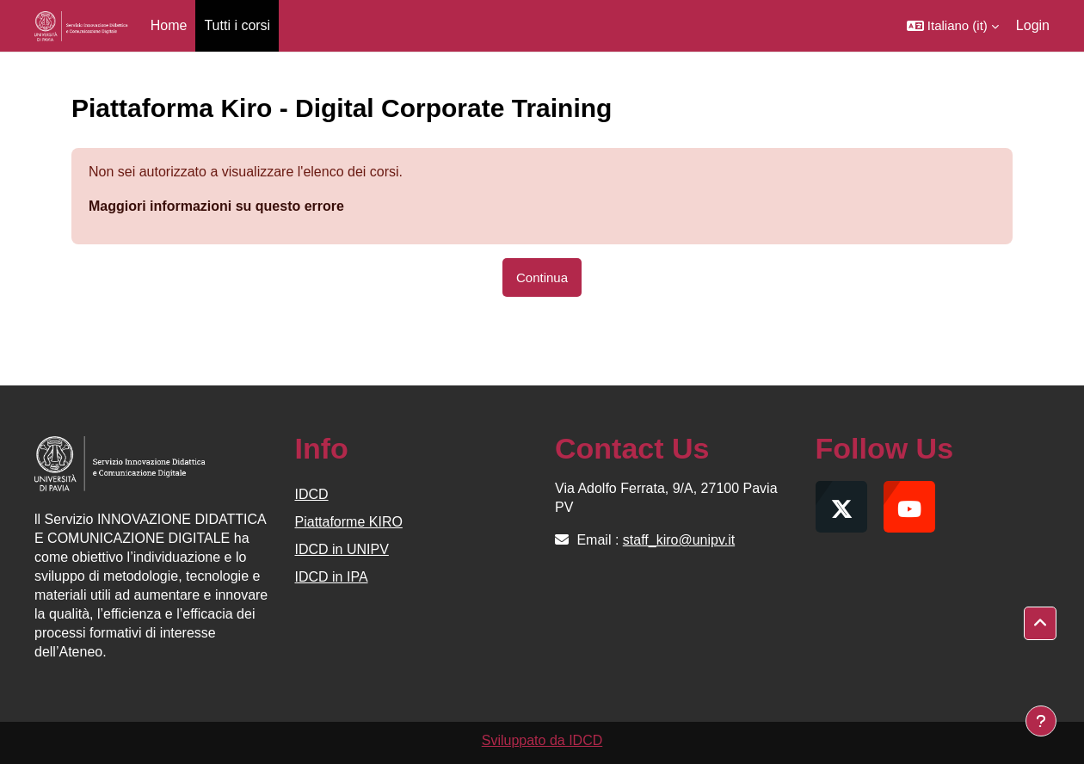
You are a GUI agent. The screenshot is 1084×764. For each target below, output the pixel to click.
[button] (952, 26)
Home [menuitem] (169, 25)
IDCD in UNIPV (342, 549)
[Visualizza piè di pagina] (1040, 720)
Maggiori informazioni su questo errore (216, 206)
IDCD (312, 494)
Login (1033, 25)
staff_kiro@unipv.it (679, 540)
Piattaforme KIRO (349, 521)
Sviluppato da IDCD (542, 740)
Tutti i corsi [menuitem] (237, 25)
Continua (542, 277)
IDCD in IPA (331, 577)
